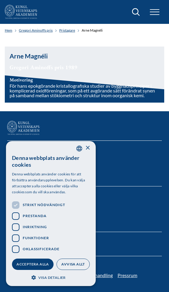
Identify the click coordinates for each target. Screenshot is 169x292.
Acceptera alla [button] (32, 264)
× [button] (87, 148)
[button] (154, 12)
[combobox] (79, 149)
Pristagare (67, 30)
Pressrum (127, 275)
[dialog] (51, 213)
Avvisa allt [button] (73, 264)
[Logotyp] (21, 12)
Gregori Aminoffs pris (36, 30)
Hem (8, 30)
